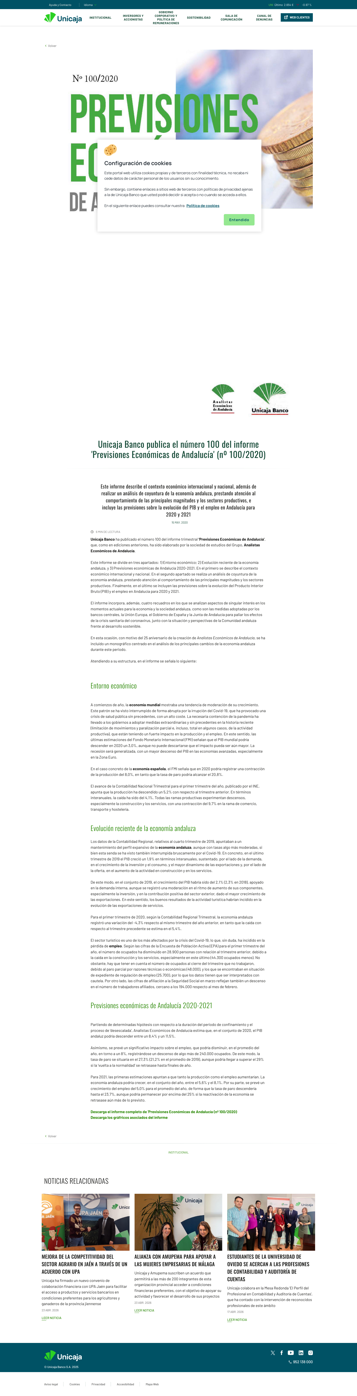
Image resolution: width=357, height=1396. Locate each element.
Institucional (100, 17)
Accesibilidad (125, 1384)
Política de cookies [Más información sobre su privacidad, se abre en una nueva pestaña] (202, 205)
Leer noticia (51, 1318)
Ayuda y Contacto (60, 5)
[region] (179, 186)
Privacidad (98, 1384)
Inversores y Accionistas (133, 17)
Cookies (74, 1384)
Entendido (239, 219)
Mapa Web (152, 1384)
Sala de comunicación (231, 17)
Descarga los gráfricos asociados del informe (129, 1117)
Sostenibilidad (199, 17)
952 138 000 (300, 1362)
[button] (50, 46)
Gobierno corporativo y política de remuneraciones (166, 17)
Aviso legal (51, 1384)
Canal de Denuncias (264, 17)
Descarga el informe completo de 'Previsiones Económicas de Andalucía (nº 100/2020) (164, 1112)
